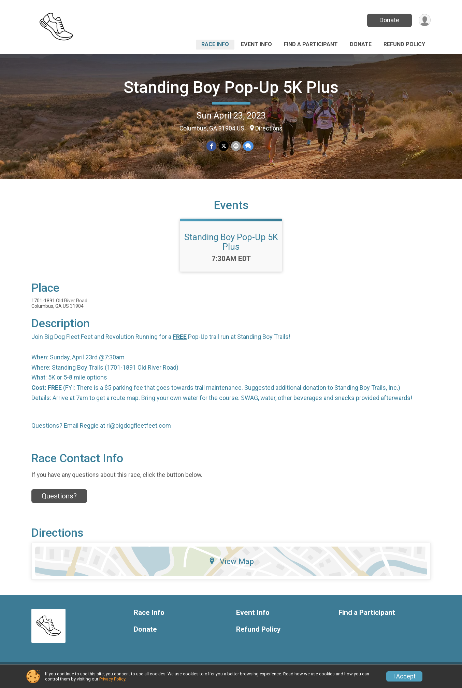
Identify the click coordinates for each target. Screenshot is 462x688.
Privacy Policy (112, 679)
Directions (269, 128)
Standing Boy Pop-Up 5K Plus (231, 87)
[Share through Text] (248, 146)
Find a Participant (311, 44)
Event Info (256, 44)
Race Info (215, 44)
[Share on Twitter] (224, 146)
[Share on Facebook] (212, 146)
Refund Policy (404, 44)
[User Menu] (424, 20)
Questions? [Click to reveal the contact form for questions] (59, 501)
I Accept (404, 676)
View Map (231, 566)
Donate (389, 20)
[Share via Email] (236, 146)
